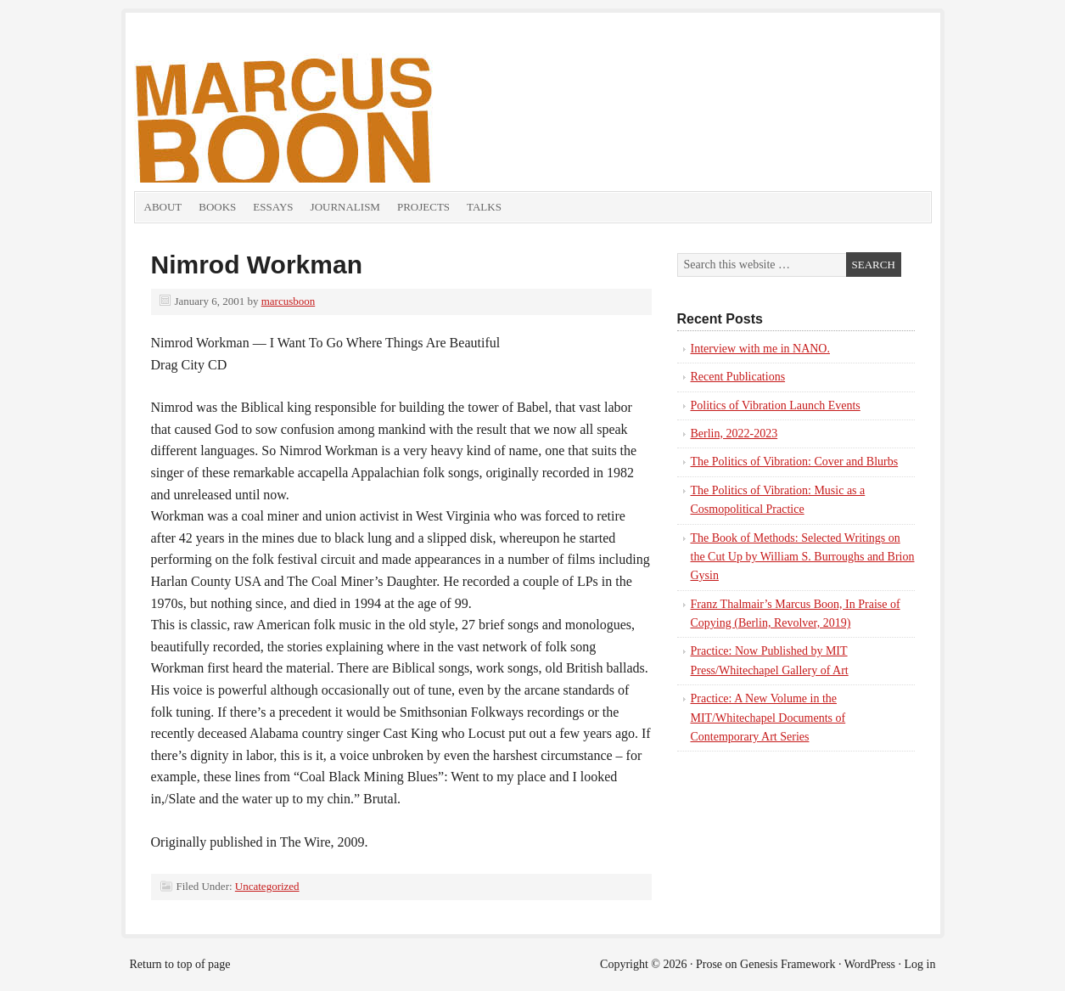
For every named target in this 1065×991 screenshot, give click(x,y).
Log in (920, 964)
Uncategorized (267, 886)
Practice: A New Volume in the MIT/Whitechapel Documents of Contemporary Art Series (768, 717)
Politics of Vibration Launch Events (775, 405)
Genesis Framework (787, 964)
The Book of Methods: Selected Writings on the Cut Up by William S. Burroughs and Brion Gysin (803, 557)
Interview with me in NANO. (760, 348)
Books (217, 206)
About (163, 206)
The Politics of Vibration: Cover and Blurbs (795, 461)
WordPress (869, 964)
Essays (273, 206)
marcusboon (288, 301)
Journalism (345, 206)
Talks (484, 206)
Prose (709, 964)
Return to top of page (180, 964)
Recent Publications (738, 376)
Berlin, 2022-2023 (734, 433)
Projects (423, 206)
